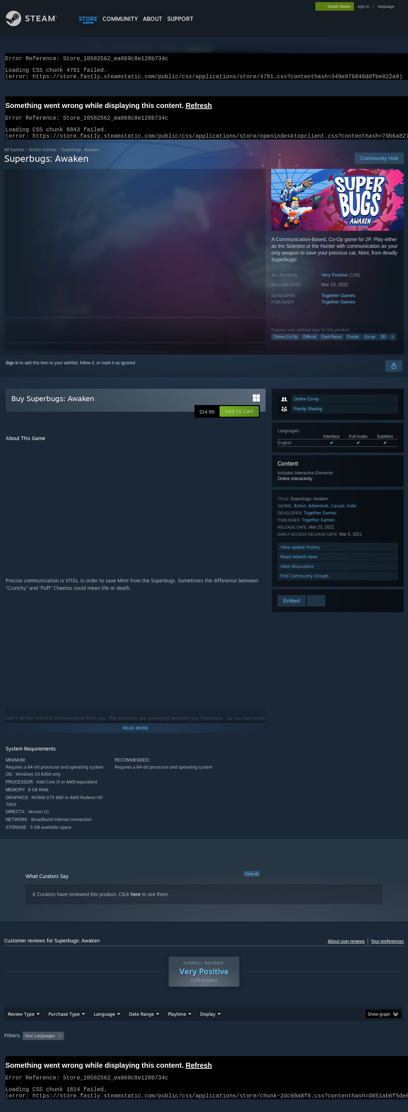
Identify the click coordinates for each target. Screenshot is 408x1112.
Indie (351, 514)
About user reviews (346, 949)
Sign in (12, 371)
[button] (239, 420)
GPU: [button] (336, 1044)
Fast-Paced (332, 345)
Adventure (318, 514)
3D (383, 345)
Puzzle (353, 345)
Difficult (309, 345)
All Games (14, 158)
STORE (88, 18)
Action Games (43, 158)
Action (300, 514)
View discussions (297, 574)
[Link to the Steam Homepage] (37, 24)
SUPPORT (180, 18)
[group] (204, 1045)
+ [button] (392, 345)
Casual (337, 514)
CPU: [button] (312, 1044)
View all (251, 882)
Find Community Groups (304, 584)
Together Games (338, 304)
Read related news (298, 565)
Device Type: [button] (367, 1044)
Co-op (370, 345)
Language (104, 1022)
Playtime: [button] (165, 1044)
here (136, 903)
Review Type (21, 1022)
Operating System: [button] (275, 1044)
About (152, 18)
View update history (300, 555)
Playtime (177, 1022)
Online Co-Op (285, 345)
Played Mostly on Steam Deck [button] (216, 1044)
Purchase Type (64, 1022)
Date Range (141, 1022)
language (386, 6)
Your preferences (387, 949)
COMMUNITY (120, 18)
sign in (363, 6)
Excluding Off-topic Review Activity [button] (111, 1044)
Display (207, 1022)
